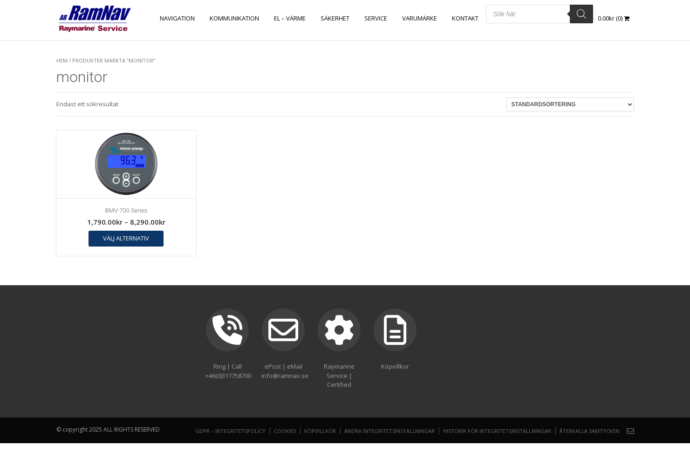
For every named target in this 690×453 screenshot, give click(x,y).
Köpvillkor (320, 430)
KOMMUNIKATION (234, 18)
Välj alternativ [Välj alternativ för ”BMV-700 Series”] (126, 238)
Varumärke (419, 18)
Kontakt (465, 18)
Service (375, 18)
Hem (62, 60)
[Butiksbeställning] (570, 104)
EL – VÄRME (290, 18)
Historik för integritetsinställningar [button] (497, 430)
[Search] (581, 14)
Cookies (285, 430)
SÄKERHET (335, 18)
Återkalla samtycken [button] (589, 430)
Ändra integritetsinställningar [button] (389, 430)
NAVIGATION (177, 18)
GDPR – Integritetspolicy (230, 430)
